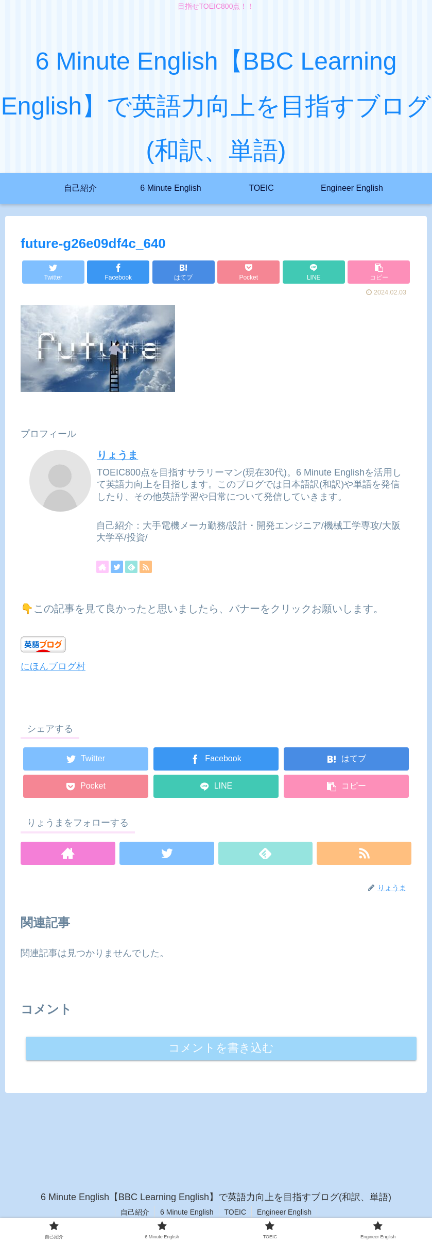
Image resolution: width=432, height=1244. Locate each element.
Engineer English (284, 1212)
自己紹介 (134, 1212)
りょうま (117, 455)
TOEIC (235, 1212)
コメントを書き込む (221, 1048)
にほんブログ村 (53, 666)
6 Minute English (187, 1212)
